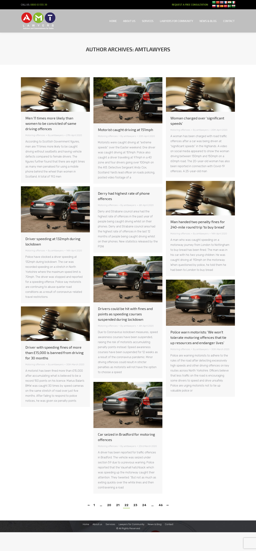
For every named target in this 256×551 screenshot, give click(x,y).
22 (126, 505)
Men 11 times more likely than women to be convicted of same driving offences (50, 123)
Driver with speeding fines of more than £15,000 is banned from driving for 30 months (54, 352)
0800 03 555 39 (38, 4)
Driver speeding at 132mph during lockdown (52, 241)
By (56, 135)
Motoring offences (35, 135)
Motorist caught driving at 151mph (125, 129)
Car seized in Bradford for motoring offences (126, 437)
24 (144, 505)
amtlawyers (152, 49)
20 (109, 505)
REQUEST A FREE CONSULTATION (190, 4)
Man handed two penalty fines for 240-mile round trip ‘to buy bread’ (197, 224)
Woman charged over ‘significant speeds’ (197, 121)
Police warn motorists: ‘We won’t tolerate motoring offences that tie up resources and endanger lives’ (198, 337)
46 (161, 505)
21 (118, 505)
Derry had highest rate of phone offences (124, 196)
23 (135, 505)
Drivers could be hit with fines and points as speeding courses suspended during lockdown (125, 313)
